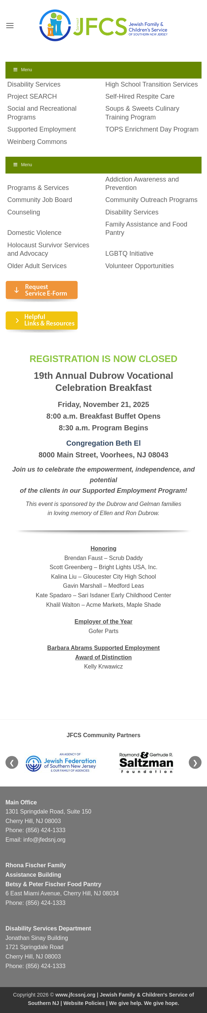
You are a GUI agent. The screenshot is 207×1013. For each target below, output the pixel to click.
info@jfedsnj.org (44, 840)
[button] (9, 25)
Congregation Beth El (103, 443)
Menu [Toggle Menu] (22, 69)
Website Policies (84, 1003)
